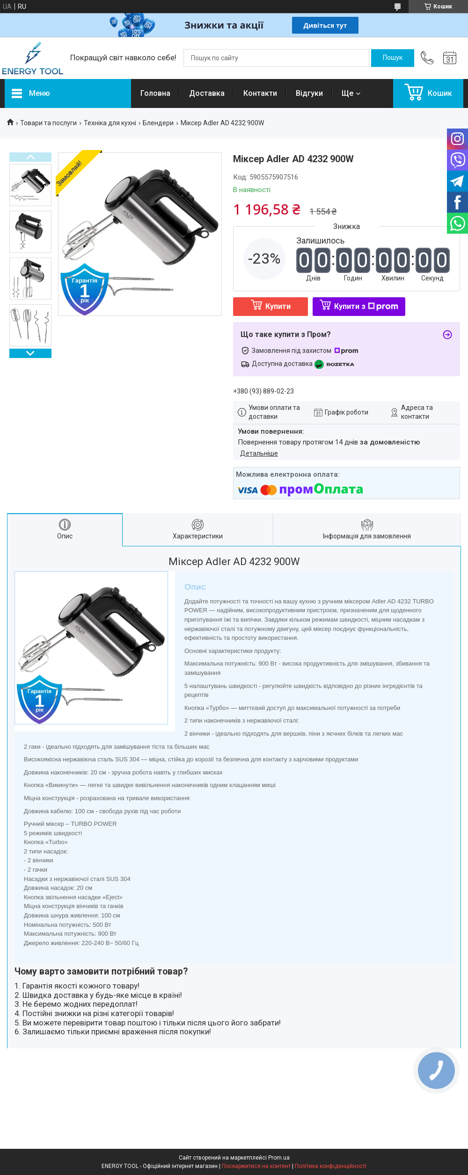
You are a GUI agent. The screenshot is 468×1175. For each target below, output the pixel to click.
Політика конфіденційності (330, 1166)
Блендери (158, 123)
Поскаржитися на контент (256, 1166)
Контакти (260, 93)
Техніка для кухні (110, 123)
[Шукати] (392, 58)
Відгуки (309, 93)
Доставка (207, 93)
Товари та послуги (48, 123)
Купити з (366, 306)
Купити (278, 306)
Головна (155, 93)
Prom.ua (279, 1157)
